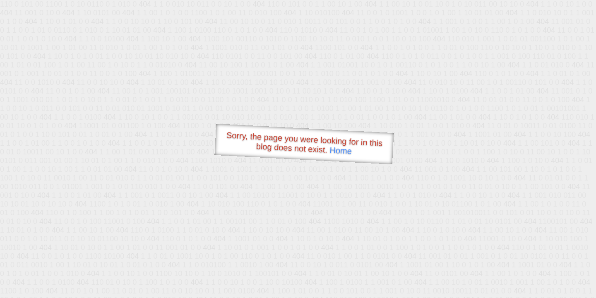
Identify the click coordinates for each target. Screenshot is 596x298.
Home (340, 150)
